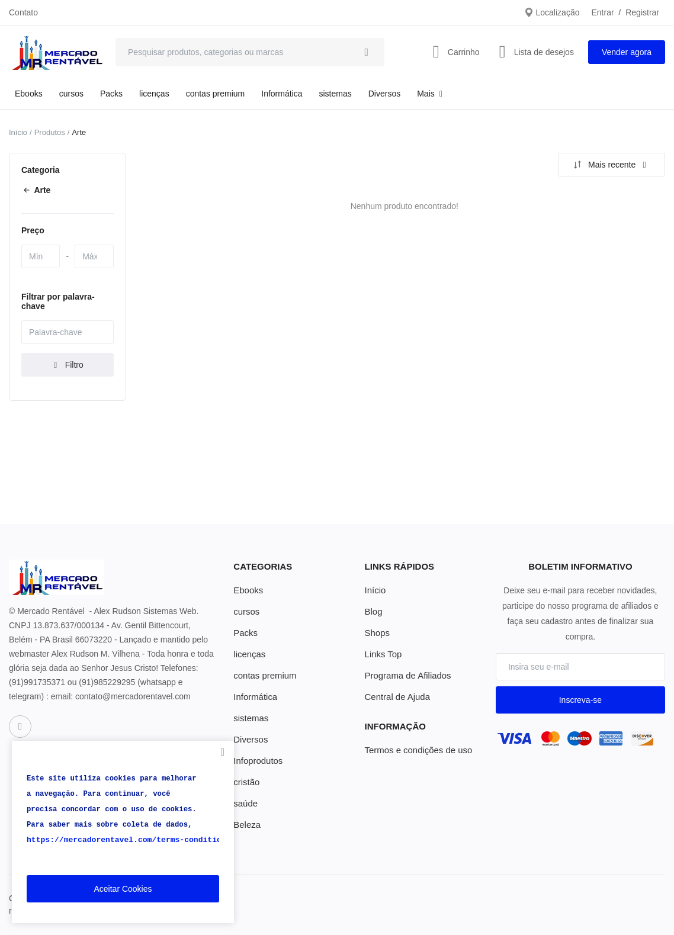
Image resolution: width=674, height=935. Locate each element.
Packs (111, 93)
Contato (23, 12)
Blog (373, 611)
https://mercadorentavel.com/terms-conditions (122, 840)
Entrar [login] (602, 12)
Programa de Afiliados (405, 675)
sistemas (335, 93)
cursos (71, 93)
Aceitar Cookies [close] (123, 889)
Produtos (49, 132)
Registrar (642, 12)
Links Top (382, 654)
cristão (245, 782)
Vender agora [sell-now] (626, 52)
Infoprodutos (256, 761)
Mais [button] (431, 93)
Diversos (384, 93)
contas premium (215, 93)
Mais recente (610, 164)
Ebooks (29, 93)
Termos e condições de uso (415, 750)
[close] (222, 752)
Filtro (68, 364)
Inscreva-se (580, 700)
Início (18, 132)
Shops (377, 633)
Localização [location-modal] (552, 12)
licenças (154, 93)
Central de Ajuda (395, 697)
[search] (366, 52)
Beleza (246, 825)
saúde (244, 803)
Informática (281, 93)
